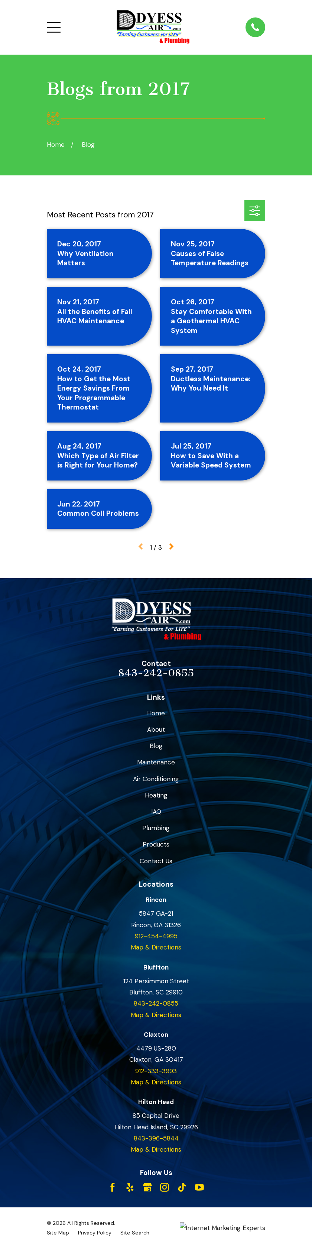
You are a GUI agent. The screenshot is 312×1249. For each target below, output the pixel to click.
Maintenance (156, 762)
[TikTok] (182, 1187)
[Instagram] (164, 1187)
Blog (156, 746)
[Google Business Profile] (147, 1187)
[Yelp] (130, 1187)
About (156, 729)
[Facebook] (112, 1187)
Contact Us (156, 861)
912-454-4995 (156, 936)
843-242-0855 (156, 673)
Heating (156, 795)
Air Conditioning (156, 779)
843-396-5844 (156, 1138)
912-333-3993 (156, 1071)
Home (156, 713)
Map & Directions (156, 947)
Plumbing (156, 828)
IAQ (156, 812)
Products (156, 844)
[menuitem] (58, 1232)
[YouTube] (199, 1187)
